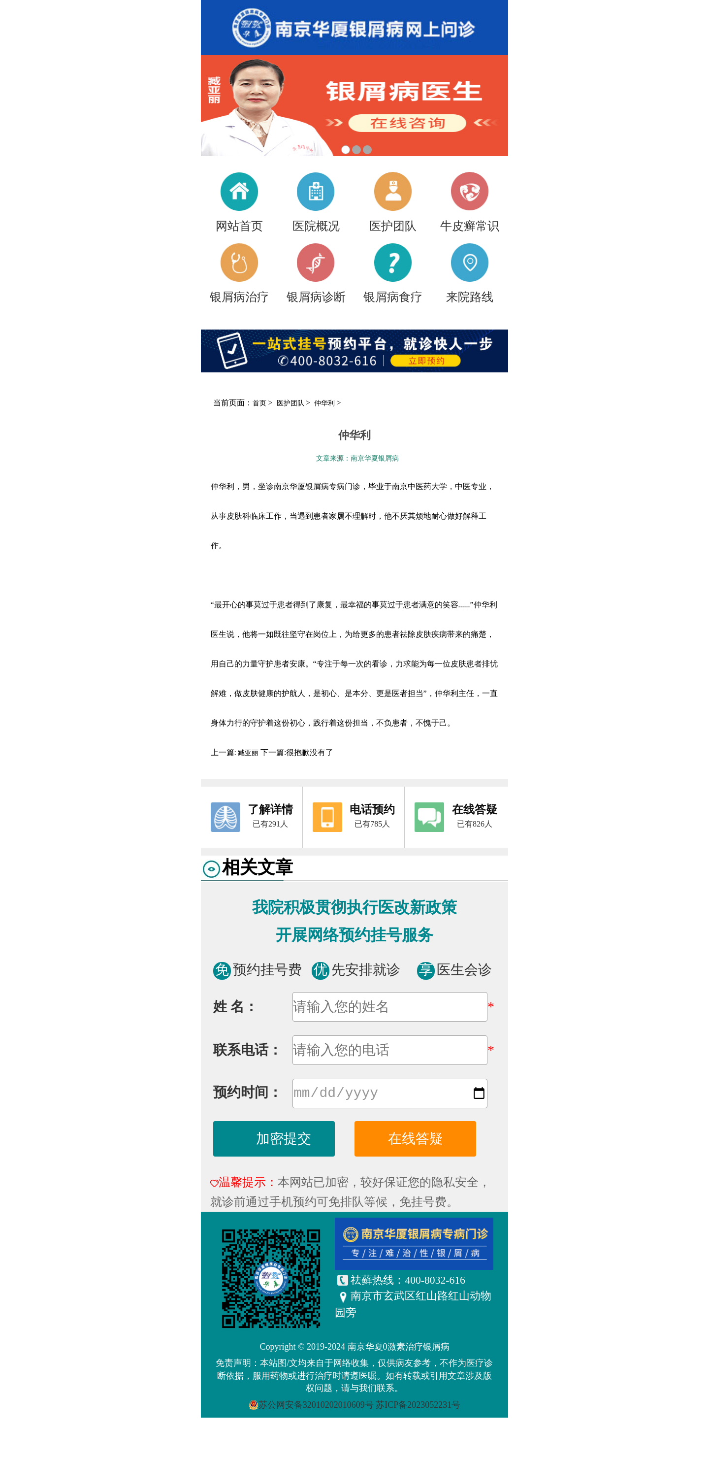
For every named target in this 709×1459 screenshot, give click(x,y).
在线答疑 (415, 1140)
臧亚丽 (248, 753)
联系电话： (247, 1050)
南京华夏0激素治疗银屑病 (399, 1349)
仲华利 (325, 403)
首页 (259, 403)
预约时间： (247, 1094)
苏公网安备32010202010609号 (316, 1407)
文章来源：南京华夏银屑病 (357, 458)
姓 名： (235, 1006)
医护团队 (291, 403)
